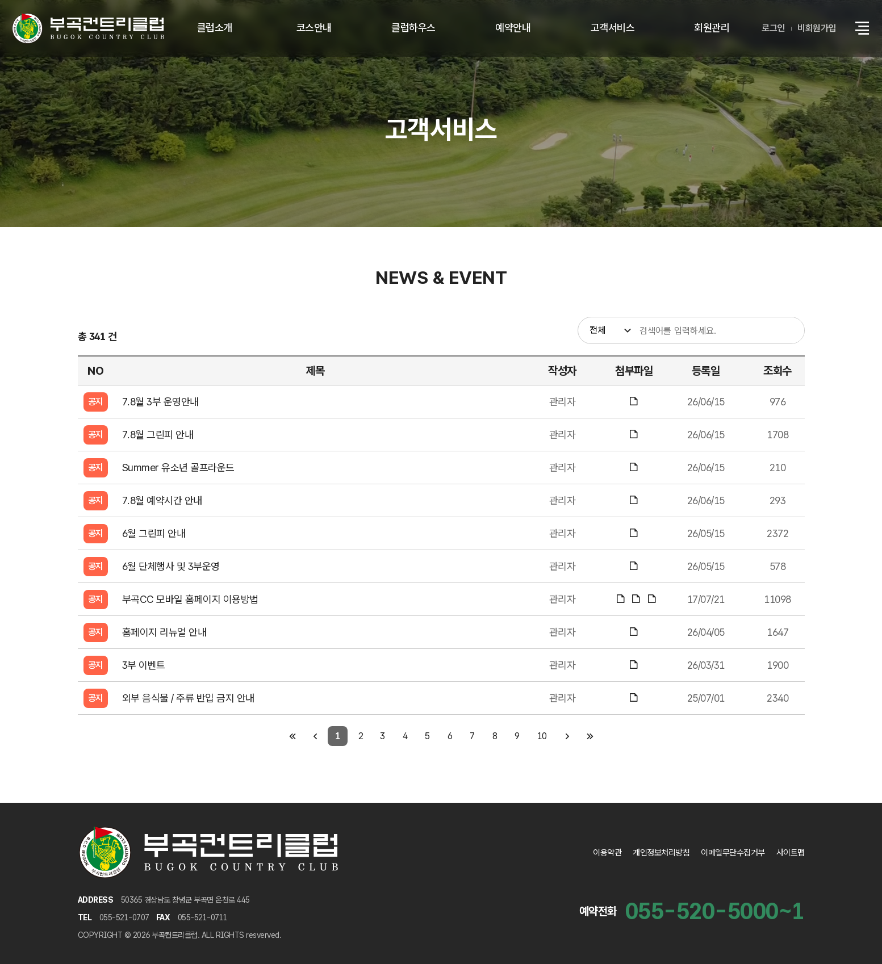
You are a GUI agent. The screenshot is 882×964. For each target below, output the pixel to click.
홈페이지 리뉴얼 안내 (164, 632)
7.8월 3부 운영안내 (160, 402)
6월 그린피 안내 (154, 533)
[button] (862, 28)
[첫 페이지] (292, 736)
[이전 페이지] (315, 736)
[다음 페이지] (567, 736)
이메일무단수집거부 (733, 853)
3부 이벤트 (143, 665)
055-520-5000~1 (715, 911)
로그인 (773, 28)
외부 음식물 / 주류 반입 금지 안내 (188, 698)
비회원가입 (816, 28)
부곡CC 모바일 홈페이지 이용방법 (190, 599)
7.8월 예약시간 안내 (162, 500)
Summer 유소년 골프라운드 (178, 467)
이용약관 (607, 853)
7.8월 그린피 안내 (158, 435)
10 (542, 736)
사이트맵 (790, 853)
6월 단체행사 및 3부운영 (171, 566)
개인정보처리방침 (661, 853)
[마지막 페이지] (590, 736)
